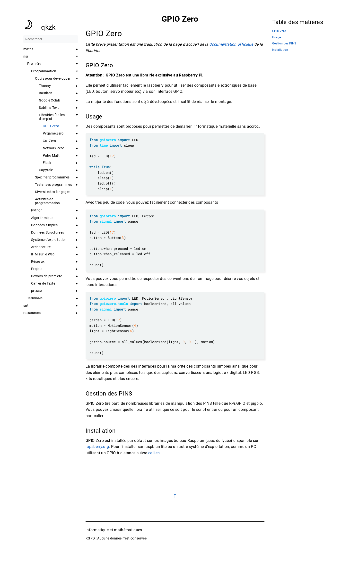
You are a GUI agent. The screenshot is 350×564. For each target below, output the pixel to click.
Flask (47, 163)
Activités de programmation (47, 201)
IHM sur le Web (43, 254)
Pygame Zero (53, 133)
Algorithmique (42, 218)
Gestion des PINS (284, 43)
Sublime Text (49, 107)
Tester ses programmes (53, 184)
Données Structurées (47, 232)
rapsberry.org (97, 446)
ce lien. (154, 453)
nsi (25, 56)
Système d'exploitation (49, 240)
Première (34, 64)
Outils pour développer (52, 78)
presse (36, 291)
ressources (32, 313)
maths (28, 49)
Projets (36, 269)
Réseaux (37, 261)
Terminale (35, 298)
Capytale (46, 170)
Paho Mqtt (51, 155)
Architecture (41, 247)
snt (25, 305)
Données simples (44, 225)
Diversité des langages (52, 192)
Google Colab (49, 100)
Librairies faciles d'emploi (52, 117)
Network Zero (53, 148)
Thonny (45, 86)
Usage (276, 37)
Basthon (45, 93)
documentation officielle (231, 44)
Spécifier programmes (52, 177)
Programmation (43, 71)
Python (37, 210)
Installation (280, 49)
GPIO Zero (51, 126)
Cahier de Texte (43, 283)
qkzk (48, 27)
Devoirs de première (46, 276)
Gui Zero (49, 141)
